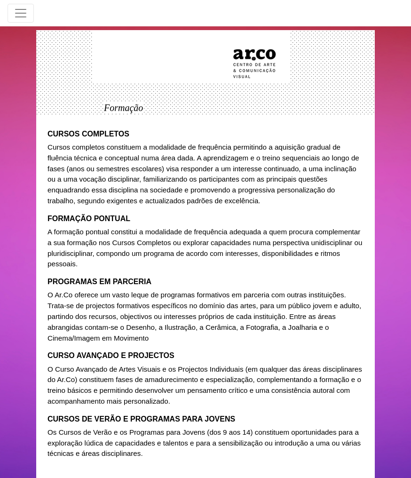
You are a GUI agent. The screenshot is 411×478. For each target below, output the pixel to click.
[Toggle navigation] (21, 13)
